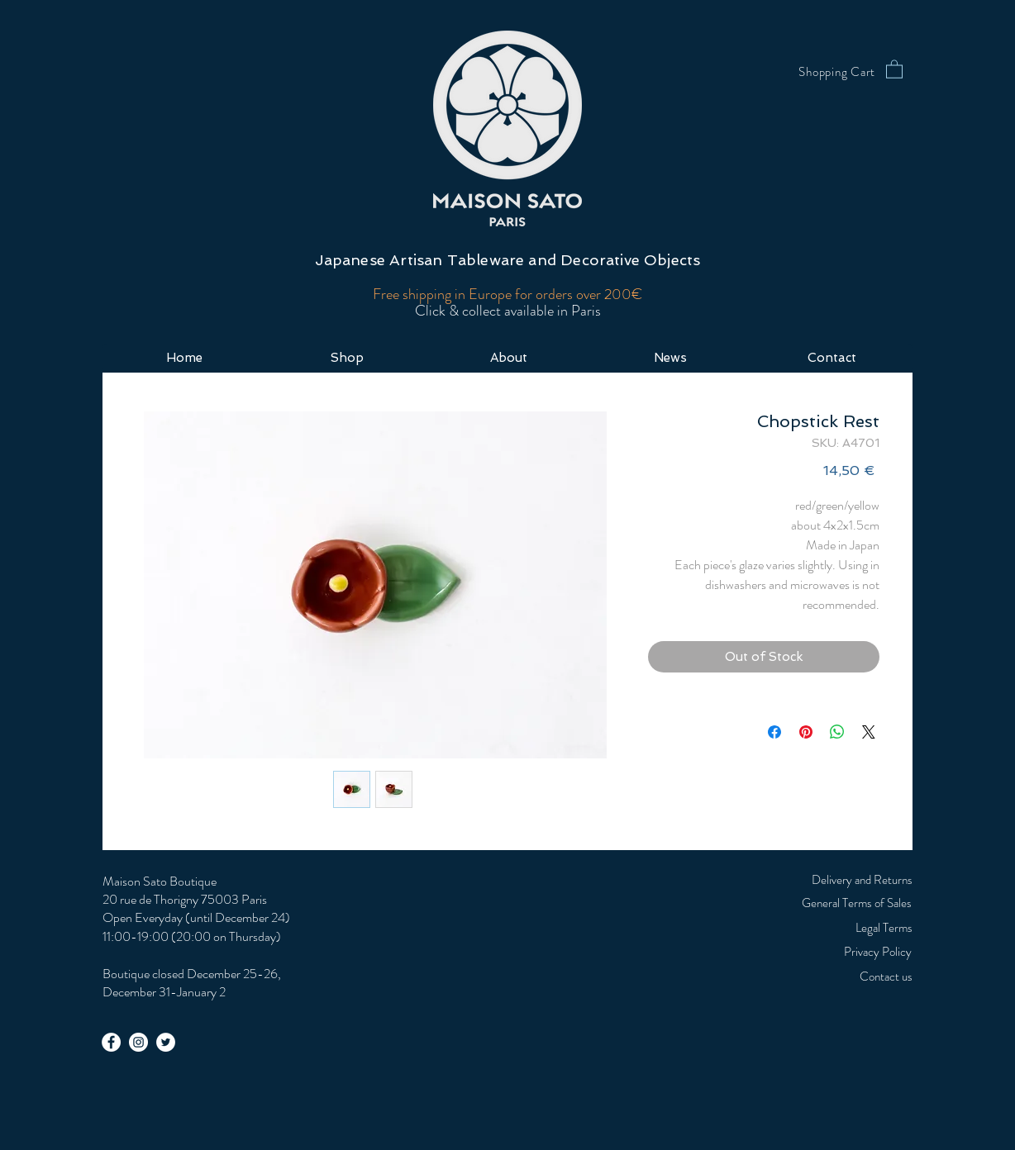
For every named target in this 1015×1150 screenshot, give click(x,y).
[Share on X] (869, 732)
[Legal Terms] (841, 927)
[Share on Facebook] (774, 732)
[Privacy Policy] (805, 951)
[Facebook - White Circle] (111, 1042)
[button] (894, 68)
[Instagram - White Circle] (138, 1042)
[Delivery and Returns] (841, 879)
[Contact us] (841, 976)
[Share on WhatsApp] (837, 732)
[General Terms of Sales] (812, 903)
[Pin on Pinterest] (806, 732)
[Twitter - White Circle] (165, 1042)
